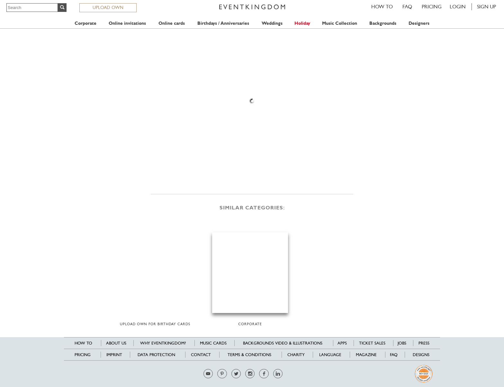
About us (116, 343)
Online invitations (127, 23)
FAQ (407, 7)
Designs (421, 354)
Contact (201, 354)
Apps (342, 343)
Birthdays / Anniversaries (223, 23)
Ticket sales (372, 343)
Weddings (272, 23)
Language (330, 354)
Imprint (114, 354)
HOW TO (382, 7)
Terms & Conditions (249, 354)
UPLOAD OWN (108, 7)
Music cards (213, 343)
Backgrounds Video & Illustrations (282, 343)
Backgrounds (382, 23)
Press (424, 343)
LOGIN (458, 7)
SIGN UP (486, 7)
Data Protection (156, 354)
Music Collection (339, 23)
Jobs (402, 343)
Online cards (171, 23)
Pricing (432, 7)
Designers (419, 23)
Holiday (302, 23)
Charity (296, 354)
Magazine (366, 354)
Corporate (85, 23)
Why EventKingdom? (163, 343)
